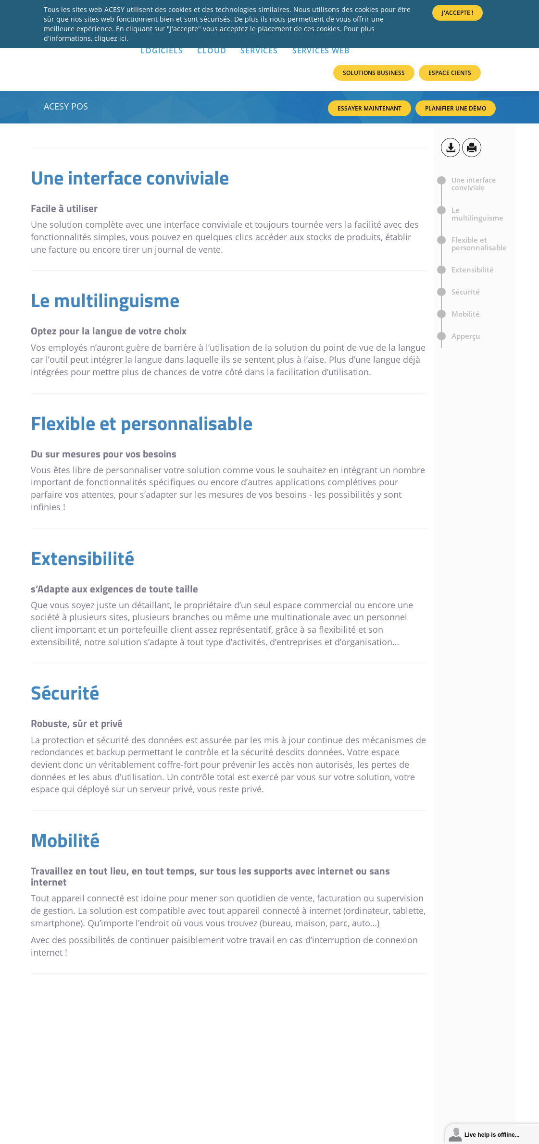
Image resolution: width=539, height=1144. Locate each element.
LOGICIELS (161, 50)
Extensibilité (472, 269)
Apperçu (465, 339)
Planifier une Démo (455, 108)
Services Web (321, 50)
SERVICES (258, 50)
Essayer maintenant (369, 108)
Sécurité (465, 291)
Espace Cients (449, 73)
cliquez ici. (111, 38)
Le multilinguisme (477, 213)
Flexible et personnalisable (479, 243)
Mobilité (465, 314)
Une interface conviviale (473, 183)
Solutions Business (374, 73)
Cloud (211, 50)
